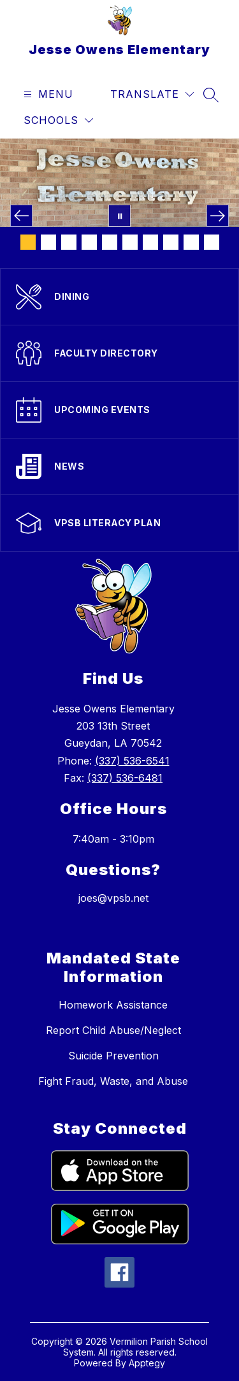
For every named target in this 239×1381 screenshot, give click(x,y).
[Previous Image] (21, 216)
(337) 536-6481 (125, 778)
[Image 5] (109, 242)
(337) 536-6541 (132, 760)
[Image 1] (28, 242)
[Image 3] (68, 242)
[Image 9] (191, 242)
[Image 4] (89, 242)
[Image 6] (130, 242)
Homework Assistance (113, 1004)
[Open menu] (46, 94)
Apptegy (147, 1362)
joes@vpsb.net (113, 898)
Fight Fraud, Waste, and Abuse (113, 1081)
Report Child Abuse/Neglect (113, 1030)
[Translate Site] (152, 94)
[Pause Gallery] (119, 216)
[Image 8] (170, 242)
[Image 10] (211, 242)
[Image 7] (150, 242)
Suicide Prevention (113, 1055)
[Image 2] (48, 242)
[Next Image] (217, 216)
